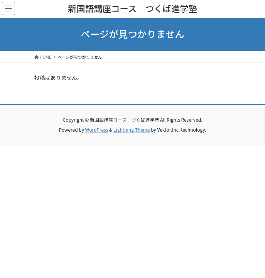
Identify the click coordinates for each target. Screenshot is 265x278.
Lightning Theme (131, 129)
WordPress (96, 129)
